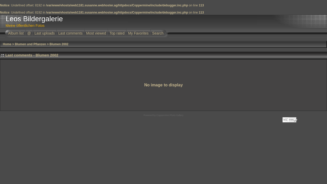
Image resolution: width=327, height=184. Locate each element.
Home (7, 44)
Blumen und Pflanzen (30, 44)
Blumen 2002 (59, 44)
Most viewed (96, 33)
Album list (16, 33)
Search (158, 33)
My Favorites (138, 33)
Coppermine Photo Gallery (169, 115)
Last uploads (44, 33)
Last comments (70, 33)
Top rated (117, 33)
